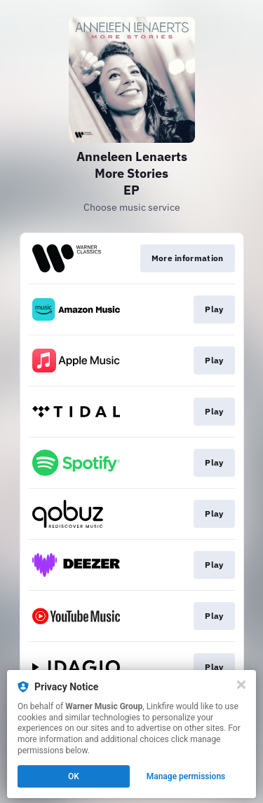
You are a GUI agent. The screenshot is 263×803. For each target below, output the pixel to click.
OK (73, 776)
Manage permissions (186, 776)
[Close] (241, 684)
